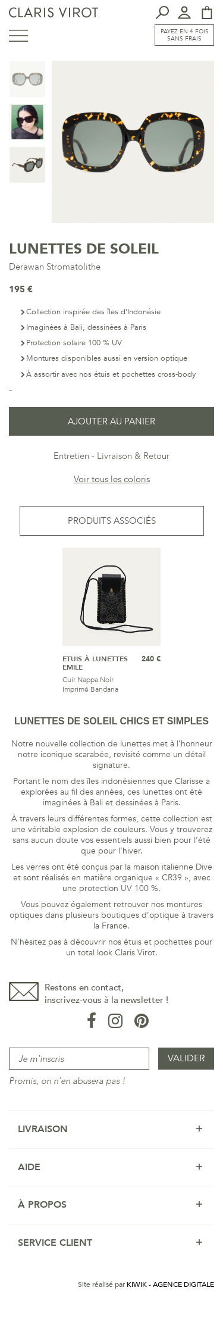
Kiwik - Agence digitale (170, 1284)
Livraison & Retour (133, 456)
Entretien (71, 456)
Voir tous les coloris (112, 479)
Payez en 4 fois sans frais (185, 35)
